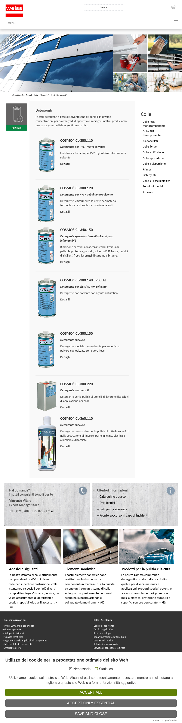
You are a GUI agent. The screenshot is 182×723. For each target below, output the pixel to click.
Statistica (106, 669)
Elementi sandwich (80, 569)
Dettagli (65, 164)
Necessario (81, 669)
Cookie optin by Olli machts (165, 720)
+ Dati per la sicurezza (112, 509)
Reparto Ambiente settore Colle (110, 636)
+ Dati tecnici (106, 503)
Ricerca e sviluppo (103, 633)
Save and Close (91, 714)
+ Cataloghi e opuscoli (112, 496)
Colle (36, 95)
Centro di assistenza (104, 625)
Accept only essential (91, 703)
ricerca (103, 7)
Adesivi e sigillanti (23, 569)
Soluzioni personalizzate (106, 644)
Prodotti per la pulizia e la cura (146, 569)
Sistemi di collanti (47, 95)
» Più (101, 602)
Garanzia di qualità (103, 640)
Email (50, 511)
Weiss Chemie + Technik (22, 95)
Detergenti (62, 95)
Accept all (91, 692)
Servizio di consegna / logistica (109, 647)
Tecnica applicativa (103, 629)
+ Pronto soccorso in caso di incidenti (122, 515)
